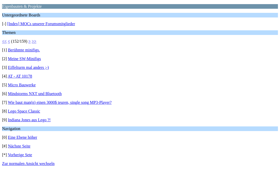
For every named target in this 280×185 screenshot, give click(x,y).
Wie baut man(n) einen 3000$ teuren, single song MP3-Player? (59, 102)
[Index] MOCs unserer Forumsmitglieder (41, 24)
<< (4, 41)
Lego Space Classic (24, 111)
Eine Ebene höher (22, 137)
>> (34, 41)
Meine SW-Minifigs (24, 59)
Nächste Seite (19, 146)
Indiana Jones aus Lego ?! (29, 120)
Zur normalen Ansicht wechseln (28, 163)
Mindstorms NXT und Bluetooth (35, 93)
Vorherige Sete (20, 155)
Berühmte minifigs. (24, 50)
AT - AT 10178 (20, 76)
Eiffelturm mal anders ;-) (28, 67)
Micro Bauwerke (22, 85)
